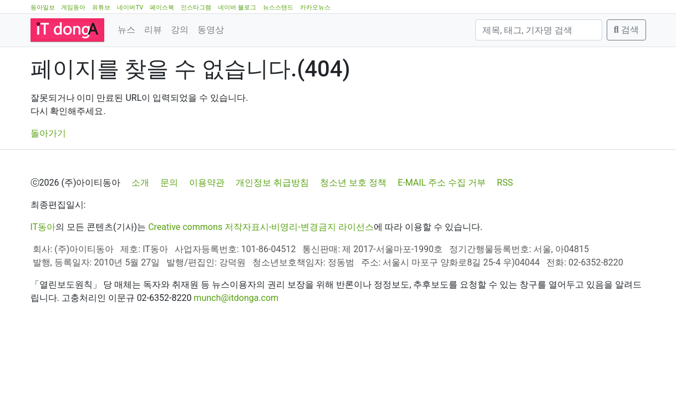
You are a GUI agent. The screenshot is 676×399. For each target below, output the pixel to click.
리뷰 (153, 29)
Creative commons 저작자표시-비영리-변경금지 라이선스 (261, 227)
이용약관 (207, 182)
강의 (180, 29)
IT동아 (43, 227)
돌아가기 (48, 133)
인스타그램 (196, 7)
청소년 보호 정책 (353, 182)
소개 (140, 182)
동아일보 (43, 7)
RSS (505, 182)
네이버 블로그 (237, 7)
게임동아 (73, 7)
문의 (169, 182)
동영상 (210, 29)
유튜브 (101, 7)
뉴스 (126, 29)
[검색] (538, 29)
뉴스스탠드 (278, 7)
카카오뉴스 (315, 7)
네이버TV (130, 7)
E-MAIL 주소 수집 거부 (442, 182)
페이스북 (162, 7)
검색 (626, 29)
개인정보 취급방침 (272, 182)
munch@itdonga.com (236, 298)
